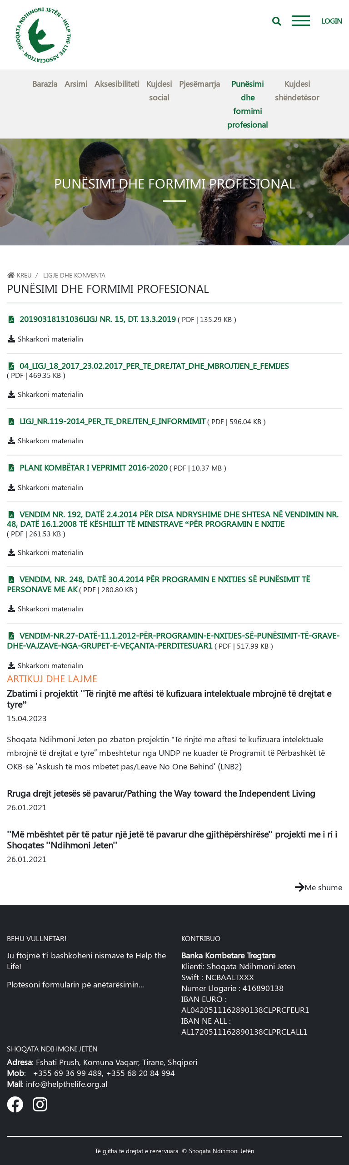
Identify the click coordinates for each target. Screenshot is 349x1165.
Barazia (44, 83)
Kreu (19, 274)
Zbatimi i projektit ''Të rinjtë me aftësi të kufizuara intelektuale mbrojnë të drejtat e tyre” (169, 698)
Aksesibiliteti (117, 83)
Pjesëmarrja (199, 83)
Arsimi (76, 83)
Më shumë (318, 887)
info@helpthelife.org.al (66, 1083)
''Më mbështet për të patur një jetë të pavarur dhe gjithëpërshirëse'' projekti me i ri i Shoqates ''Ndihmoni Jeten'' (172, 839)
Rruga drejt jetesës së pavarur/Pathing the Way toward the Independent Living (161, 793)
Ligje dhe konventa (74, 274)
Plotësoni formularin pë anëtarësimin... (75, 984)
